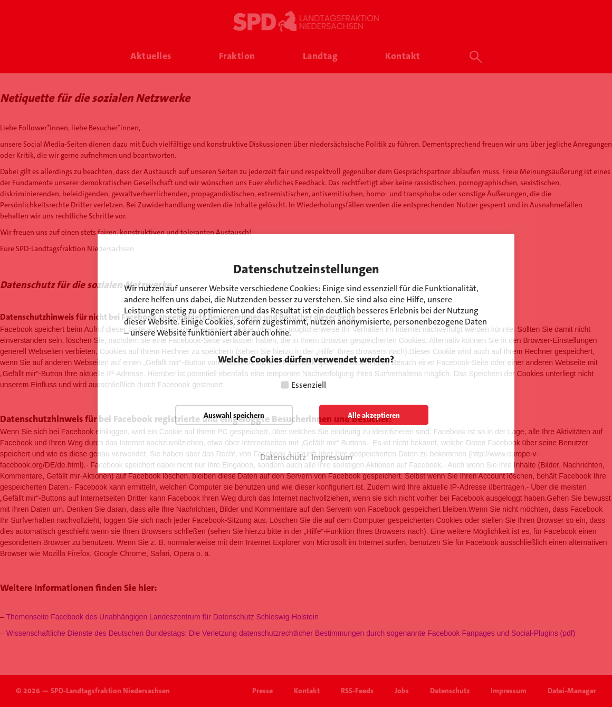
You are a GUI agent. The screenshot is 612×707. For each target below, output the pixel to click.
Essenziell (308, 384)
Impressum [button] (331, 457)
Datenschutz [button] (283, 457)
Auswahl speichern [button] (234, 415)
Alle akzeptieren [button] (374, 415)
